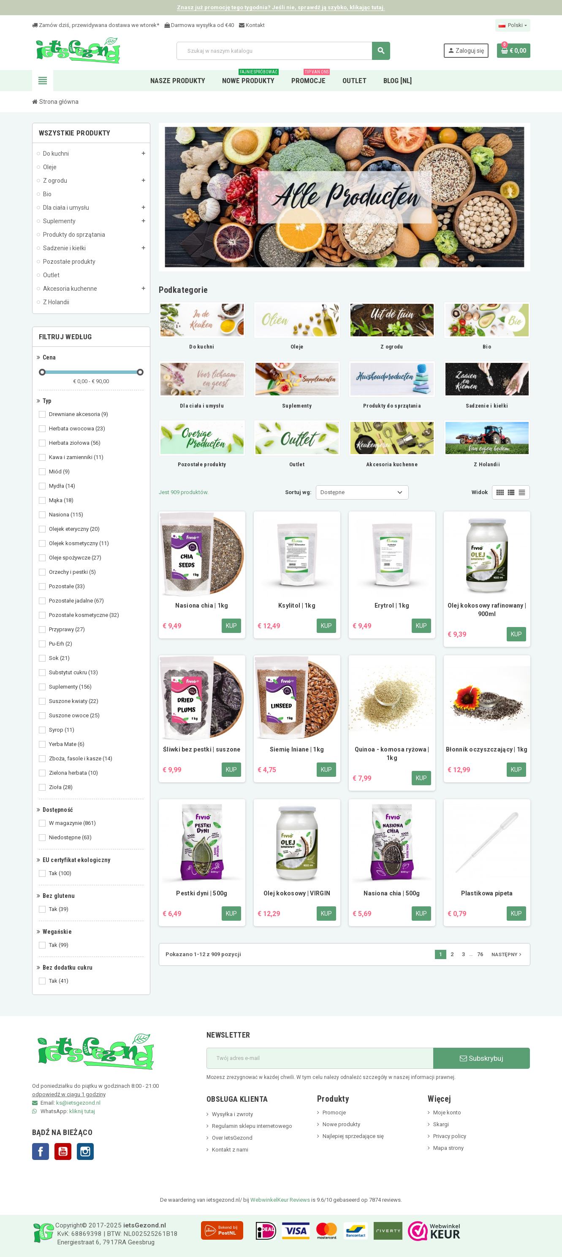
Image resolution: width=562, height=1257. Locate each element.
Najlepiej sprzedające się (353, 1136)
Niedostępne (71, 837)
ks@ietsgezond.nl (78, 1103)
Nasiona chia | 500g (392, 893)
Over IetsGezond (232, 1138)
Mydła (62, 486)
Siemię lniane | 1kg (297, 749)
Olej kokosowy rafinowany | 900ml (487, 609)
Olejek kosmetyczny (79, 543)
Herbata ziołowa (75, 443)
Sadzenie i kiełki (487, 406)
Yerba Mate (67, 744)
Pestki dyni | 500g (201, 893)
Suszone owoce (75, 715)
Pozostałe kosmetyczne (84, 615)
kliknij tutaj (82, 1111)
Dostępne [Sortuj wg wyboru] (332, 492)
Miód (60, 472)
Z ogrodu (391, 346)
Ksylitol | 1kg (296, 605)
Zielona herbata (74, 773)
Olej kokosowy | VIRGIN (296, 893)
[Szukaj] (283, 51)
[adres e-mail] (319, 1058)
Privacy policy (449, 1136)
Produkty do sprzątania (392, 406)
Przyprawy (67, 629)
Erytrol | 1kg (392, 605)
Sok (60, 658)
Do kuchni (201, 346)
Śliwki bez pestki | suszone (202, 749)
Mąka (62, 500)
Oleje (297, 346)
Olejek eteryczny (75, 529)
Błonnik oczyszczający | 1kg (487, 749)
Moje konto (447, 1112)
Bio (487, 346)
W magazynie (73, 823)
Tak (61, 873)
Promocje (334, 1112)
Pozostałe (67, 586)
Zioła (61, 787)
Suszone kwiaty (74, 701)
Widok (480, 492)
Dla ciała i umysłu (202, 406)
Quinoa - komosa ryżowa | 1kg (392, 753)
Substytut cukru (74, 672)
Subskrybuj (481, 1058)
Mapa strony (448, 1148)
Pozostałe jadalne (77, 601)
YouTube (62, 1151)
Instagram (85, 1151)
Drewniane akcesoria (79, 414)
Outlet (296, 464)
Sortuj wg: (298, 492)
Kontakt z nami (230, 1149)
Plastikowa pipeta (487, 893)
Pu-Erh (61, 644)
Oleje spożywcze (76, 558)
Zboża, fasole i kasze (81, 758)
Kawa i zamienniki (77, 457)
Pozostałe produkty (202, 464)
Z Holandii (487, 464)
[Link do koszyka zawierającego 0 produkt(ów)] (513, 50)
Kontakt (252, 25)
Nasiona (66, 515)
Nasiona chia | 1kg (201, 605)
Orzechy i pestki (73, 572)
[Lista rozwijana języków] (512, 25)
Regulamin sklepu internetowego (252, 1126)
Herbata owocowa (77, 428)
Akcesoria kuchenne (392, 464)
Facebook (40, 1151)
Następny (507, 954)
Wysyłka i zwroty (232, 1114)
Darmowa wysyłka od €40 (199, 25)
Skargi (441, 1124)
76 (480, 954)
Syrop (62, 730)
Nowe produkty (341, 1124)
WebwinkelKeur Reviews (280, 1200)
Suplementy (71, 687)
